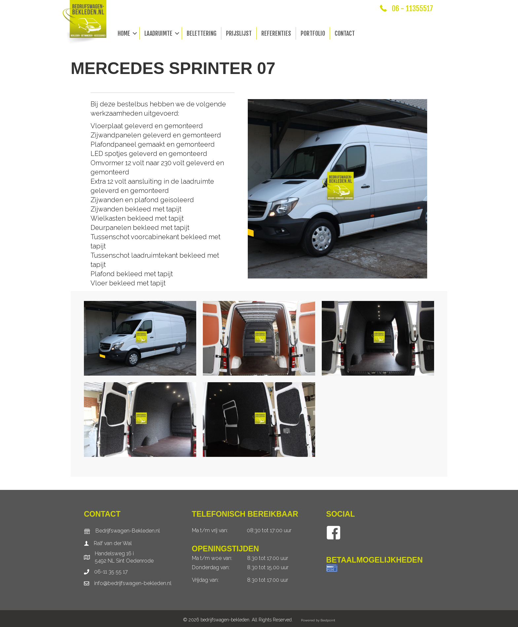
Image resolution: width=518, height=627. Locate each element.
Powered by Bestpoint (318, 620)
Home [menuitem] (124, 33)
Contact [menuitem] (345, 33)
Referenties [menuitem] (276, 33)
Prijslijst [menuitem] (239, 33)
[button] (134, 33)
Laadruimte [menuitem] (158, 33)
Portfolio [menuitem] (313, 33)
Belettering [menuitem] (201, 33)
